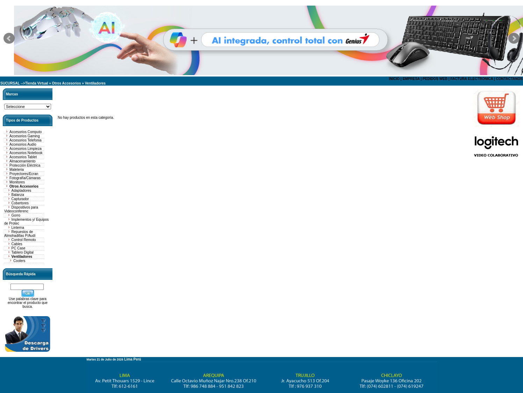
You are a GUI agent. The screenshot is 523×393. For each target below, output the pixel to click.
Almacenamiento (22, 161)
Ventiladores (95, 83)
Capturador (20, 199)
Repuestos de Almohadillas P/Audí (20, 234)
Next (514, 38)
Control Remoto (24, 240)
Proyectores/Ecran (23, 174)
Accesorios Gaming (24, 136)
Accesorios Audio (22, 144)
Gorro (16, 215)
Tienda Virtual (36, 83)
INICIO (394, 79)
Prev (9, 38)
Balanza (18, 195)
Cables (17, 244)
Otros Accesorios (66, 83)
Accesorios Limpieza (25, 149)
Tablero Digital (23, 252)
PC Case (19, 248)
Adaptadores (21, 190)
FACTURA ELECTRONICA (471, 79)
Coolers (19, 261)
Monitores (17, 182)
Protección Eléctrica (24, 165)
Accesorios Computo (25, 132)
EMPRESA (411, 79)
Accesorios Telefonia (25, 140)
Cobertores (20, 203)
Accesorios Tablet (23, 157)
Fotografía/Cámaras (25, 178)
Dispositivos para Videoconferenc (21, 209)
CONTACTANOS (509, 79)
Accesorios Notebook (26, 153)
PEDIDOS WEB (435, 79)
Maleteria (16, 170)
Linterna (18, 228)
